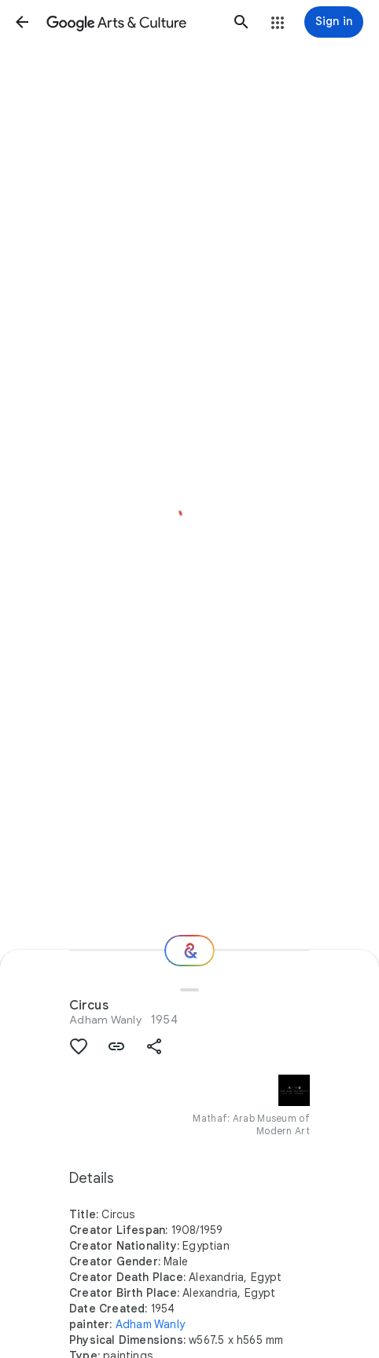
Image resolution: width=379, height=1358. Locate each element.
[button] (22, 22)
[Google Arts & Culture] (131, 22)
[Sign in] (333, 22)
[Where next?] (189, 950)
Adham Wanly (105, 1020)
